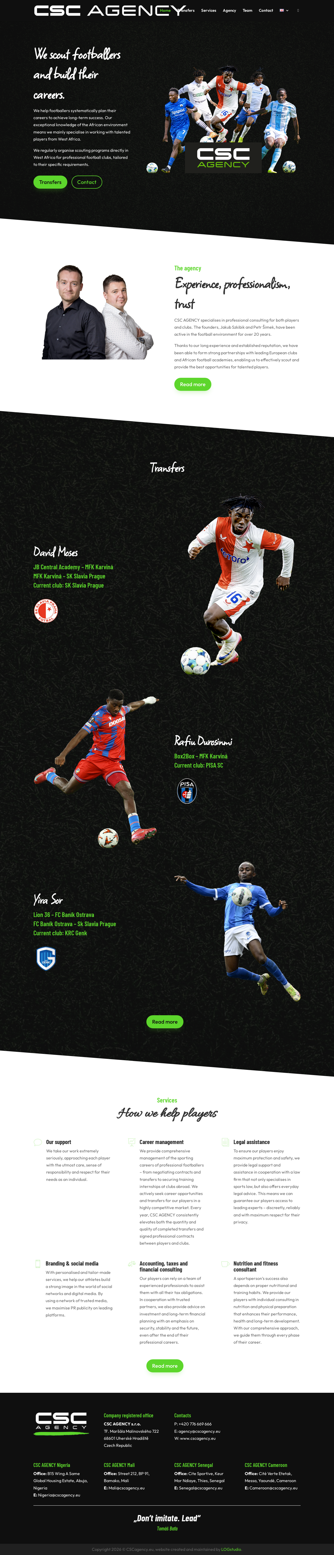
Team (247, 11)
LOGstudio (231, 1549)
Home (165, 11)
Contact (266, 11)
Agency (229, 11)
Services (208, 11)
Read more (193, 384)
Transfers (186, 11)
